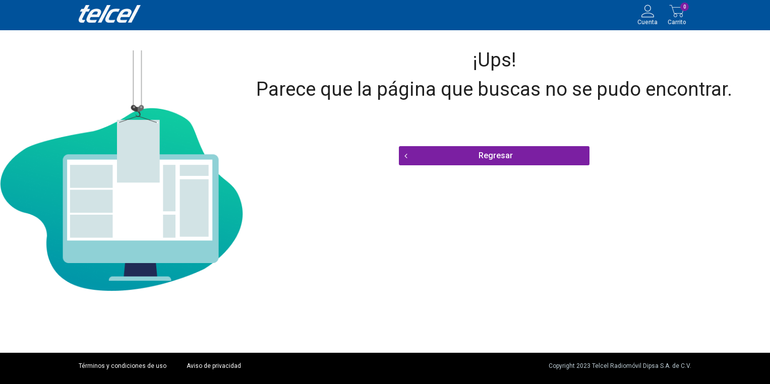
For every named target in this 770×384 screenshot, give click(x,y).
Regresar (496, 155)
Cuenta (647, 22)
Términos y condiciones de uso (122, 365)
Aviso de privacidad (214, 365)
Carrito (677, 22)
